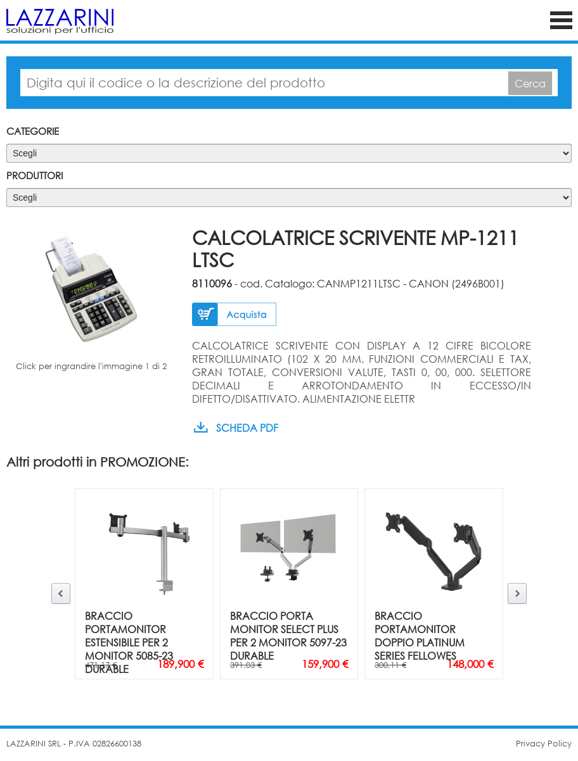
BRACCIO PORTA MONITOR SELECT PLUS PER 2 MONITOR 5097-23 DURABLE (288, 635)
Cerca (530, 83)
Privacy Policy (544, 743)
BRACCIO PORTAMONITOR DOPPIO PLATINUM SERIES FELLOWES (420, 635)
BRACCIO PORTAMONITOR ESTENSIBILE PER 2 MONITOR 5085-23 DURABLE (129, 642)
